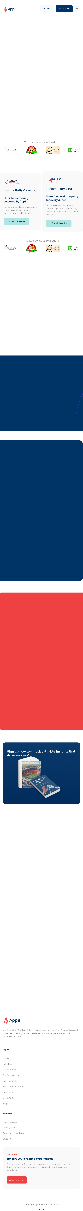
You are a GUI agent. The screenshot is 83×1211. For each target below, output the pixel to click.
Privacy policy (10, 1127)
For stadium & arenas (13, 1086)
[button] (77, 8)
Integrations (9, 1092)
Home (6, 1058)
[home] (10, 8)
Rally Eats (7, 1064)
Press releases (10, 1122)
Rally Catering (9, 1069)
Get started (64, 8)
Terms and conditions (13, 1133)
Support (7, 1139)
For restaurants (10, 1081)
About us (46, 8)
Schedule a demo (17, 1180)
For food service (11, 1075)
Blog (5, 1103)
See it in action (18, 222)
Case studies (9, 1098)
